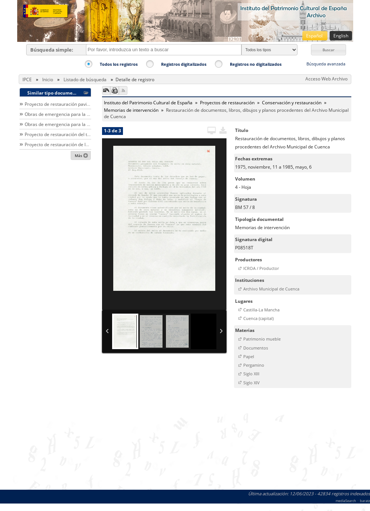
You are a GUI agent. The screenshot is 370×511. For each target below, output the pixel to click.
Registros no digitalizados (255, 64)
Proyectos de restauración (227, 102)
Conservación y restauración (291, 102)
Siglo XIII (251, 373)
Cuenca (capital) (258, 318)
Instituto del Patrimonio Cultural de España (148, 102)
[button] (328, 49)
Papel (248, 356)
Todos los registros (119, 64)
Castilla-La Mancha (261, 310)
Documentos (255, 348)
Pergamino (253, 365)
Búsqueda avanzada (325, 64)
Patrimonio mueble (262, 339)
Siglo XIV (251, 382)
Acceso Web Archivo (326, 78)
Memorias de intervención (131, 110)
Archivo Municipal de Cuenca (271, 289)
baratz (365, 500)
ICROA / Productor (261, 268)
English (340, 36)
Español (315, 36)
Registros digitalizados (183, 64)
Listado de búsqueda (85, 79)
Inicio (47, 79)
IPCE (27, 79)
